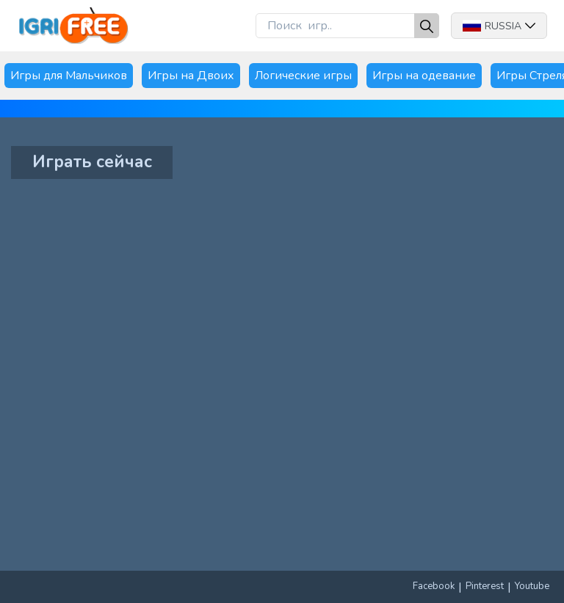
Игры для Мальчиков (68, 75)
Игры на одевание (424, 75)
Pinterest (485, 586)
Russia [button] (499, 26)
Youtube (532, 586)
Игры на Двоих (191, 75)
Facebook (434, 586)
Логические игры (303, 75)
